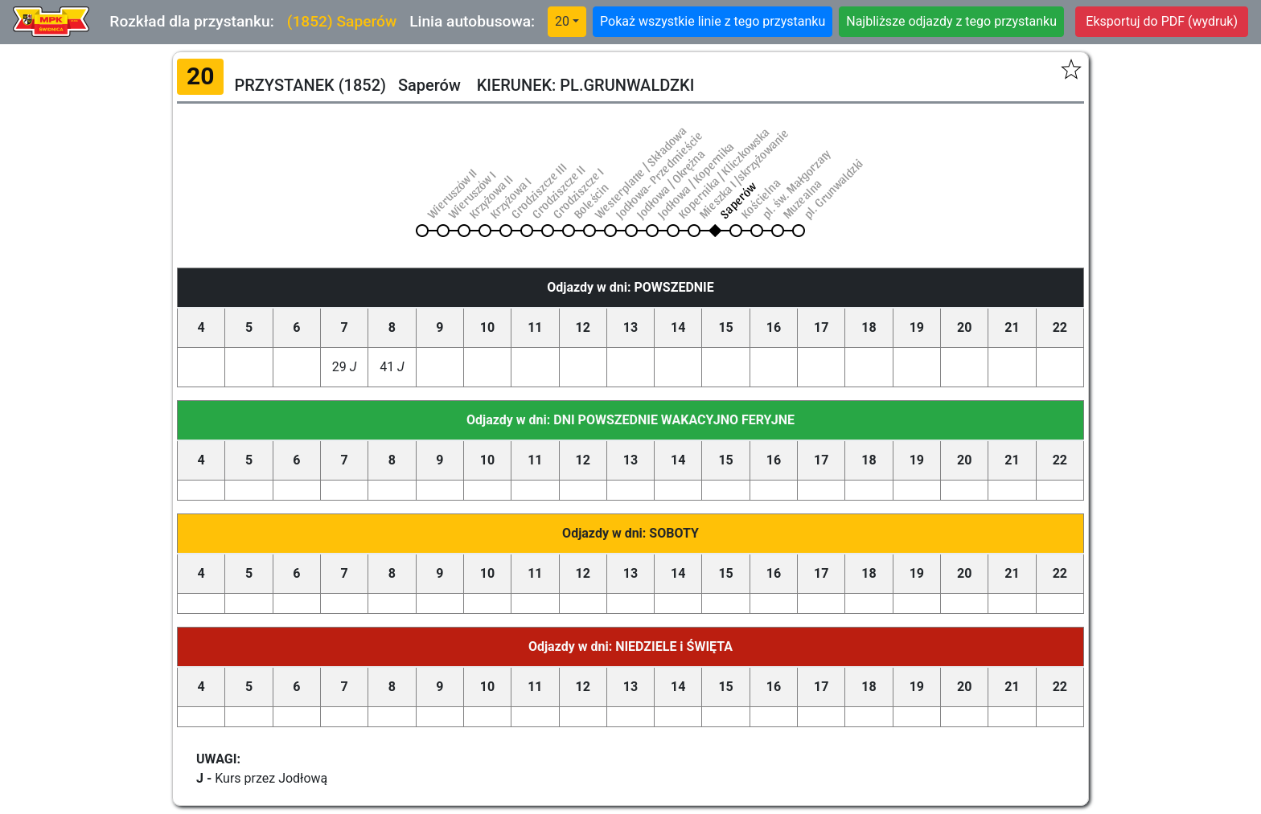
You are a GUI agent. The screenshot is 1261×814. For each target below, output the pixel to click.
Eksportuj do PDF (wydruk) (1162, 21)
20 (562, 21)
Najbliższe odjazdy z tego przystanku (951, 21)
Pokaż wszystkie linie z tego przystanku (712, 21)
